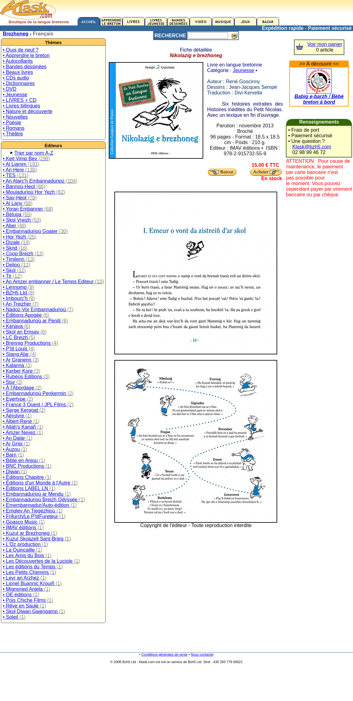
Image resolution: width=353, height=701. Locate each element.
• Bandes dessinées (25, 66)
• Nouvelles (15, 117)
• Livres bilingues (21, 105)
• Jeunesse (15, 94)
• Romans (14, 128)
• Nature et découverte (27, 111)
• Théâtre (13, 133)
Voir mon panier (324, 44)
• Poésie (12, 122)
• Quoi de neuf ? (21, 49)
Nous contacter (202, 654)
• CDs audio (16, 77)
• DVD (9, 89)
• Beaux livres (18, 72)
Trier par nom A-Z (33, 153)
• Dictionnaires (19, 83)
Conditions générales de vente (164, 654)
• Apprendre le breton (26, 55)
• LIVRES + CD (19, 100)
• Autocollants (18, 61)
